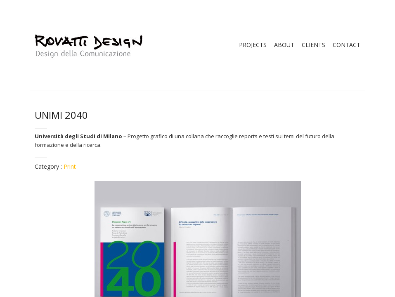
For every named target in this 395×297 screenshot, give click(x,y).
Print (70, 166)
